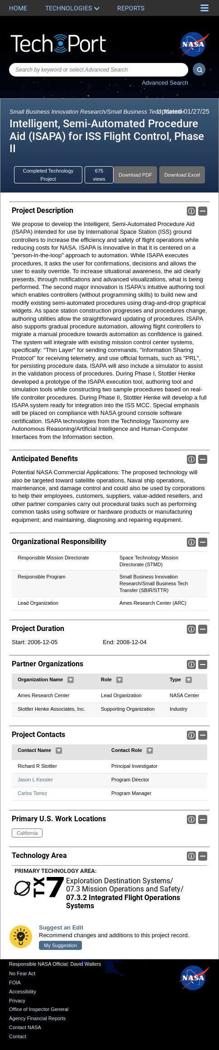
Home (18, 8)
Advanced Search (165, 82)
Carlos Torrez (32, 793)
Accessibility (22, 991)
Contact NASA (25, 1027)
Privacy (17, 1000)
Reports (130, 8)
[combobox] (98, 70)
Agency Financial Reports (37, 1018)
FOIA (15, 982)
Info (191, 211)
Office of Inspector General (38, 1009)
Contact (17, 1036)
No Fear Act (22, 973)
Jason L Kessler (35, 779)
